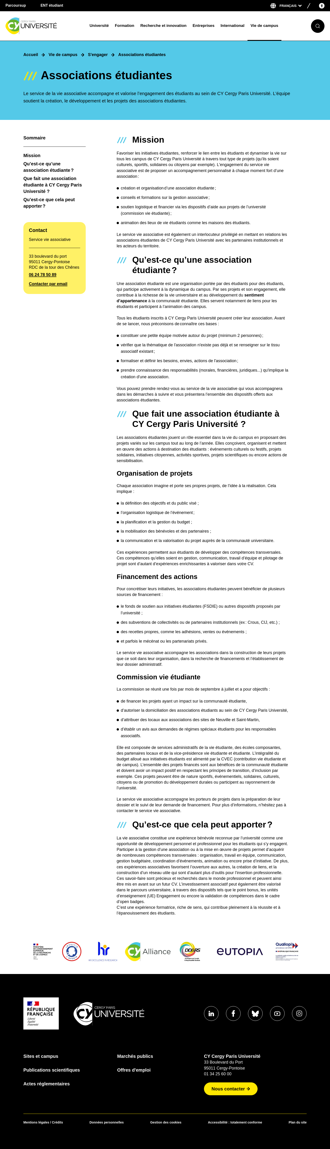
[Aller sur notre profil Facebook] (233, 1013)
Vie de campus (264, 25)
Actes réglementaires (46, 1083)
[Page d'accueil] (44, 25)
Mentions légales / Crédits (43, 1122)
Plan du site (298, 1122)
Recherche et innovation (163, 25)
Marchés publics (135, 1056)
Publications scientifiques (51, 1070)
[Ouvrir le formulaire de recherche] (317, 26)
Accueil (30, 54)
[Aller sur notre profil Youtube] (277, 1013)
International (233, 25)
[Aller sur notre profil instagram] (299, 1013)
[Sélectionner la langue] (291, 5)
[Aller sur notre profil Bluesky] (255, 1013)
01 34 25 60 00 (217, 1074)
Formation (124, 25)
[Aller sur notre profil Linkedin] (211, 1013)
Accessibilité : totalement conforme (235, 1122)
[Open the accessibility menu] (321, 5)
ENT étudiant (52, 5)
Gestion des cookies (165, 1122)
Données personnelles (106, 1122)
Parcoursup (16, 5)
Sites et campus (40, 1056)
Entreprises (203, 25)
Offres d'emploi (134, 1070)
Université (99, 25)
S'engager (98, 54)
